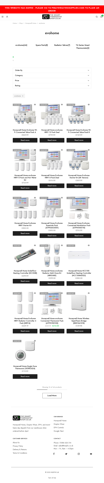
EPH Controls (59, 427)
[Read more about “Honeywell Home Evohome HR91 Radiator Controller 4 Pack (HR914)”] (25, 331)
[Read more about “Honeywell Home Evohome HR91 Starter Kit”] (25, 233)
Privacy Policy (18, 446)
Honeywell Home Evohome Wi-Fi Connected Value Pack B (79, 131)
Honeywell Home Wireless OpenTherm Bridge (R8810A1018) (79, 320)
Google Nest (59, 431)
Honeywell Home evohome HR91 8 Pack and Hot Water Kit (25, 177)
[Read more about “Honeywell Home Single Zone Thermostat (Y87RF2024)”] (25, 376)
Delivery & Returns (20, 449)
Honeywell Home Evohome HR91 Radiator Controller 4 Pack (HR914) (25, 320)
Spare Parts (42, 45)
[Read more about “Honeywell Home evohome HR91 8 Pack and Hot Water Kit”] (25, 188)
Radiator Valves (62, 45)
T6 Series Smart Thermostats (83, 47)
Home (15, 23)
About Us (16, 442)
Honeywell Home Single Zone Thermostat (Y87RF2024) (25, 367)
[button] (52, 56)
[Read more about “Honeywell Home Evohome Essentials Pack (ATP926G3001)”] (52, 235)
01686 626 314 (65, 443)
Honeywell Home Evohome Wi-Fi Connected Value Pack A (25, 131)
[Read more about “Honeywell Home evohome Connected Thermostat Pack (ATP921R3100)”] (52, 331)
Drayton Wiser (59, 424)
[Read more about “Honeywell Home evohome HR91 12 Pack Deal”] (52, 140)
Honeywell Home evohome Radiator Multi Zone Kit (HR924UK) (52, 273)
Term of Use (52, 478)
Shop (21, 23)
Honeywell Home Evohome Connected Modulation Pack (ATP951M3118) (78, 225)
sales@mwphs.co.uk (65, 445)
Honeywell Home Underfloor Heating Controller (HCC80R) (25, 272)
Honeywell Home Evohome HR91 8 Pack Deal (52, 176)
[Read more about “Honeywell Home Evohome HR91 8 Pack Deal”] (52, 185)
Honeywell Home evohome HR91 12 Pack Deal (52, 131)
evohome (21, 45)
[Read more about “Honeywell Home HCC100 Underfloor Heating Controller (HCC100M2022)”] (79, 283)
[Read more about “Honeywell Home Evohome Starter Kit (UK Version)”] (79, 185)
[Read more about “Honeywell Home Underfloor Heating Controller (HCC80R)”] (25, 281)
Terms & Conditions (20, 453)
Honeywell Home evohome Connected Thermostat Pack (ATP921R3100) (52, 320)
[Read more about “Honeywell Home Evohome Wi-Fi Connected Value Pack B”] (79, 140)
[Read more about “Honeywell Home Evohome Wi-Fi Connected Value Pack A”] (25, 140)
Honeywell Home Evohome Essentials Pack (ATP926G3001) (52, 225)
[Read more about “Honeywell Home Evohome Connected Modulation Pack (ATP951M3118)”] (79, 235)
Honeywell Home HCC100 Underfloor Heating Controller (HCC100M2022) (79, 273)
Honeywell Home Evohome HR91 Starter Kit (25, 224)
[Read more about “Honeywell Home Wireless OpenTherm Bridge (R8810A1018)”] (79, 331)
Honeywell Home (30, 23)
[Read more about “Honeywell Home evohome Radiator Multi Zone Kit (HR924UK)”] (52, 283)
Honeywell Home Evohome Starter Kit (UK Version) (78, 176)
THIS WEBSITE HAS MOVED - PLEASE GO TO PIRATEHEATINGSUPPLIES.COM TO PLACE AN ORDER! (52, 9)
